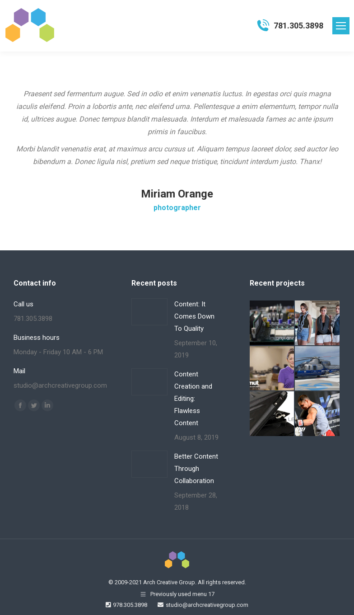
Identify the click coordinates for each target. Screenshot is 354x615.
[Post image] (149, 311)
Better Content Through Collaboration (196, 468)
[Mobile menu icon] (340, 25)
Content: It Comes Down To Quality (194, 316)
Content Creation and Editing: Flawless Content (193, 398)
